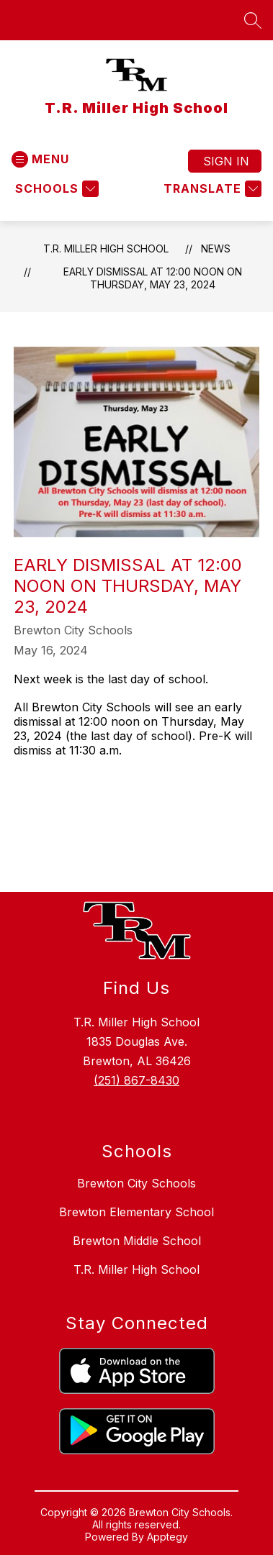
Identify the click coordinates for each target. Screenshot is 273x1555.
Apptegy (167, 1537)
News (216, 248)
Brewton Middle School (137, 1240)
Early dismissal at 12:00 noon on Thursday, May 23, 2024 (152, 278)
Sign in (226, 161)
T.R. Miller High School (106, 248)
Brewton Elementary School (136, 1212)
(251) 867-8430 (136, 1080)
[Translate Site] (210, 189)
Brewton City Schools (136, 1183)
